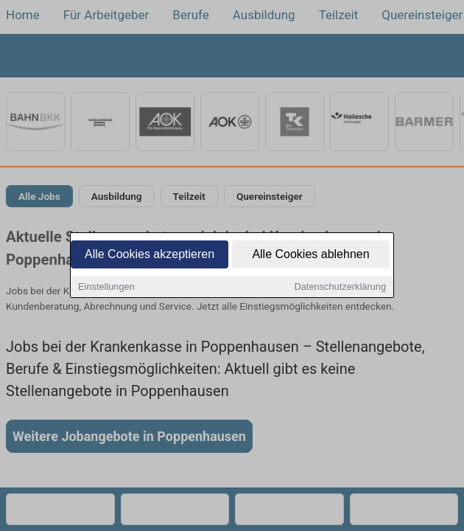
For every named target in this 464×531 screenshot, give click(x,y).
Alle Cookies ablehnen (310, 255)
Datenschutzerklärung (340, 288)
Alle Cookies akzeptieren (149, 255)
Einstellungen (106, 288)
